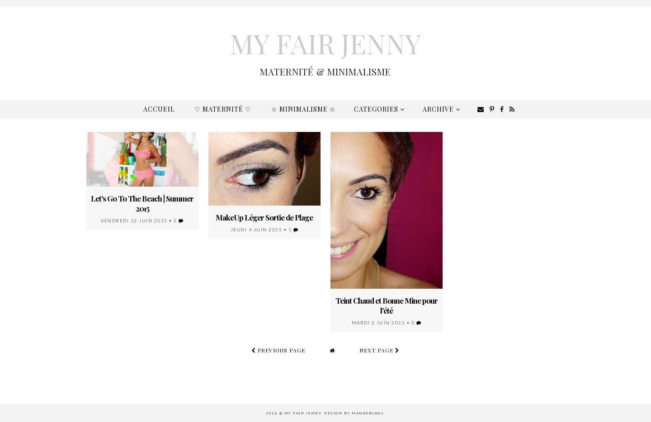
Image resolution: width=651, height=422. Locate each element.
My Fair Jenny (325, 43)
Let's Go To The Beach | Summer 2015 (142, 203)
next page (379, 350)
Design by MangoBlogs (353, 413)
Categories (379, 109)
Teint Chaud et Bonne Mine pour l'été (386, 305)
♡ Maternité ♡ (222, 109)
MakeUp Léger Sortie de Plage (264, 217)
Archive (441, 109)
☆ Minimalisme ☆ (303, 109)
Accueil (159, 109)
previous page (278, 350)
